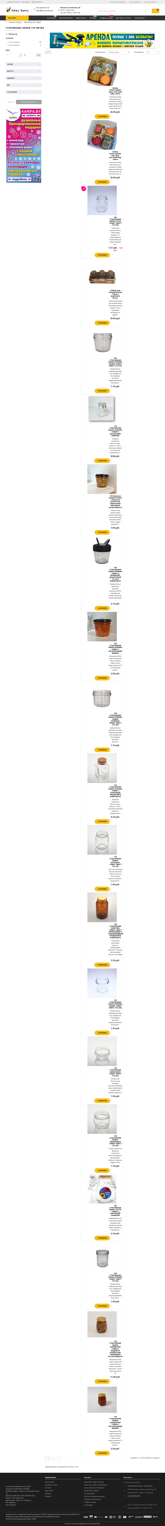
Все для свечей (89, 1493)
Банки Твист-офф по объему (94, 1482)
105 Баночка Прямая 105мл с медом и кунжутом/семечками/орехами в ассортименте (115, 501)
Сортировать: (100, 52)
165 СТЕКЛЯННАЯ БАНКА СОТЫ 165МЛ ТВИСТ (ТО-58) (115, 221)
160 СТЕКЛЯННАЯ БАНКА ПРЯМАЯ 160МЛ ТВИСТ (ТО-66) (115, 1277)
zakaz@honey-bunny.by (44, 11)
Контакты (48, 1488)
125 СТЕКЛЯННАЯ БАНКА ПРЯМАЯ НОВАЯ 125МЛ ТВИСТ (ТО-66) (115, 1004)
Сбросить (11, 102)
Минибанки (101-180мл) (32, 22)
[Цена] (12, 55)
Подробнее (102, 461)
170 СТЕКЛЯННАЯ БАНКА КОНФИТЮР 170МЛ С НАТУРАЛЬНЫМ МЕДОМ (115, 1422)
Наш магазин (140, 18)
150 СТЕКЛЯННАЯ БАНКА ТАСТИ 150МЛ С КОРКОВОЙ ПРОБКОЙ (115, 1210)
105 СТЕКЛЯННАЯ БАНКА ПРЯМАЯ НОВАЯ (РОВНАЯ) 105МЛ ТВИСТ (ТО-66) (115, 719)
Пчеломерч (51, 17)
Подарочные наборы (91, 1491)
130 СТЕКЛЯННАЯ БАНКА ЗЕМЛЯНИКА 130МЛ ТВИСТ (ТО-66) (115, 1141)
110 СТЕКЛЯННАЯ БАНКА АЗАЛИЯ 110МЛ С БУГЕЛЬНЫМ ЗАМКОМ (115, 431)
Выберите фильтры (28, 102)
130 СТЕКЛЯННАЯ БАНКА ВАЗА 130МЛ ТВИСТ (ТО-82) (115, 1072)
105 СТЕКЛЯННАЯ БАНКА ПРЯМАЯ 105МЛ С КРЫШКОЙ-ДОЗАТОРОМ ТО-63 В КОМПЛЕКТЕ (115, 574)
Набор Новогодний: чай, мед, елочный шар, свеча (115, 155)
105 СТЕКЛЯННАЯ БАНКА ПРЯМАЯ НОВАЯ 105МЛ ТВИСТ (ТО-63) (115, 362)
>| (60, 1459)
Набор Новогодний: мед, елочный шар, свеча (115, 91)
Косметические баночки (92, 1499)
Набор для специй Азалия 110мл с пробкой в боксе (115, 294)
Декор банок (81, 18)
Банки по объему (15, 22)
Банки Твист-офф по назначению (95, 1485)
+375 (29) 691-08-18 (42, 8)
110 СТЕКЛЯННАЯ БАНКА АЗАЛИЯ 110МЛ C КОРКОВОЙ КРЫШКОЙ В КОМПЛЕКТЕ (115, 791)
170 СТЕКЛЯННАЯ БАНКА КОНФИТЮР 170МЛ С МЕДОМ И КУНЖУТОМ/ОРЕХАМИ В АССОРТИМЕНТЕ (115, 1349)
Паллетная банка (66, 18)
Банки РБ (48, 1496)
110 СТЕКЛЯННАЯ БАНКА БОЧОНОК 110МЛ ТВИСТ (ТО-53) (115, 861)
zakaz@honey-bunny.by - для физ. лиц (140, 1486)
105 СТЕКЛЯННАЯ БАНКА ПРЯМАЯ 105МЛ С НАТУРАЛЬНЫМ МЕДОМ (115, 648)
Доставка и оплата (13, 2)
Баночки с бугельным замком (94, 1496)
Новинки (93, 17)
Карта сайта (49, 1491)
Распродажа (88, 1505)
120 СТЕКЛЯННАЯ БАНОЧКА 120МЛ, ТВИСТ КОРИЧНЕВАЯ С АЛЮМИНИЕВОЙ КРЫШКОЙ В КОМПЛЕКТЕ (115, 931)
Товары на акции (106, 17)
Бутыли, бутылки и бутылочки (94, 1488)
